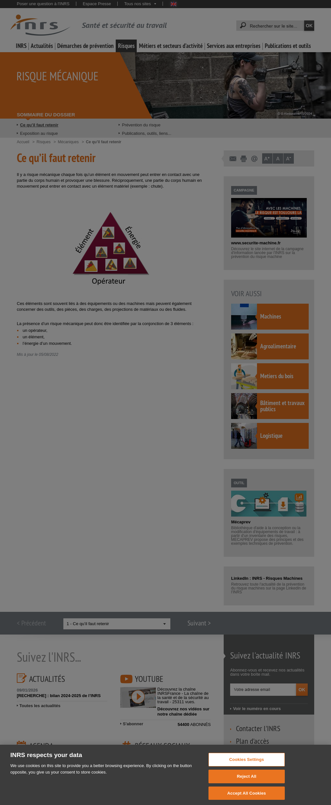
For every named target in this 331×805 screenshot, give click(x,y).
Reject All (246, 780)
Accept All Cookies (246, 797)
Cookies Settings (246, 764)
